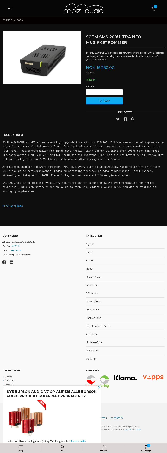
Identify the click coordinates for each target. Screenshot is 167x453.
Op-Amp (91, 359)
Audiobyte (92, 334)
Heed (89, 269)
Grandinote (92, 351)
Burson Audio (93, 277)
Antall (90, 86)
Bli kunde (10, 380)
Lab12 (89, 253)
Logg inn (10, 384)
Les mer (128, 430)
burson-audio (78, 441)
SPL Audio (92, 293)
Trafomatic (92, 285)
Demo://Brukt (94, 302)
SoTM (89, 261)
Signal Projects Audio (98, 326)
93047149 (15, 246)
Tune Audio (92, 310)
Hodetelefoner (94, 342)
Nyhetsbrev (116, 418)
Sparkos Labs (93, 318)
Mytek (89, 244)
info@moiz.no (16, 251)
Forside (9, 377)
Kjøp (104, 101)
